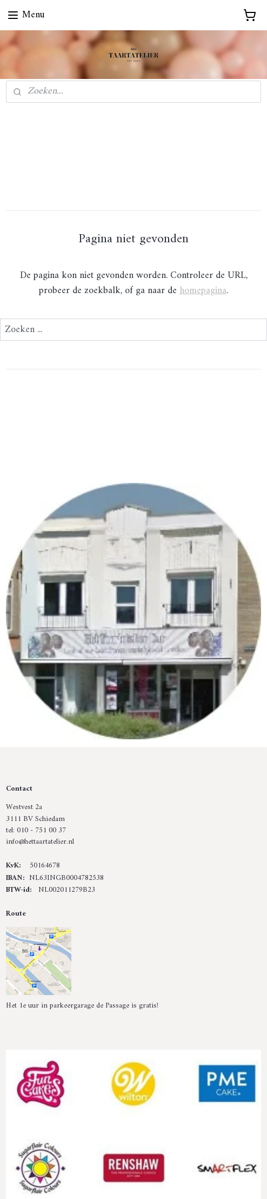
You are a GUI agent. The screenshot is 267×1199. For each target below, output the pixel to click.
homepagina (202, 290)
